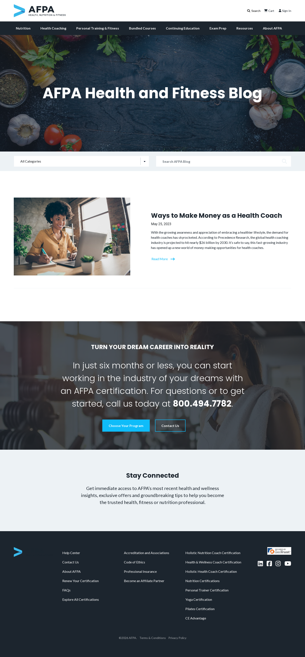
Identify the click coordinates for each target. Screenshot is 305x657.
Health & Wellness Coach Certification (213, 562)
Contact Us (170, 426)
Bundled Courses (142, 28)
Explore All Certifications (80, 599)
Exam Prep (217, 28)
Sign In (284, 10)
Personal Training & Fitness (97, 28)
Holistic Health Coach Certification (211, 571)
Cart (268, 10)
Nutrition (23, 28)
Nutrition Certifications (202, 581)
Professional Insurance (140, 571)
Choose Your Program (126, 426)
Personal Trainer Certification (207, 590)
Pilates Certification (200, 609)
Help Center (71, 553)
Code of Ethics (134, 562)
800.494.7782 (202, 404)
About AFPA (272, 28)
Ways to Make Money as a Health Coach (216, 215)
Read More (159, 259)
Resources (244, 28)
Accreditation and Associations (146, 553)
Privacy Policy (177, 638)
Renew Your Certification (80, 581)
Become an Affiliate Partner (144, 581)
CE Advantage (195, 618)
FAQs (66, 590)
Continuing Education (183, 28)
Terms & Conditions (152, 638)
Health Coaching (53, 28)
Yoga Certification (198, 599)
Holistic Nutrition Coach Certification (212, 553)
